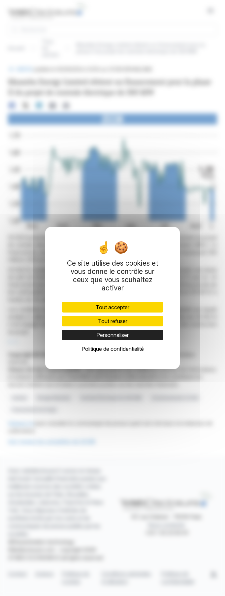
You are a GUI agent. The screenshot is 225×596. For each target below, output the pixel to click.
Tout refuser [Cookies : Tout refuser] (112, 321)
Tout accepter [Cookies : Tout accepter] (112, 307)
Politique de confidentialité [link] (112, 349)
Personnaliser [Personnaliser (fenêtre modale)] (112, 335)
